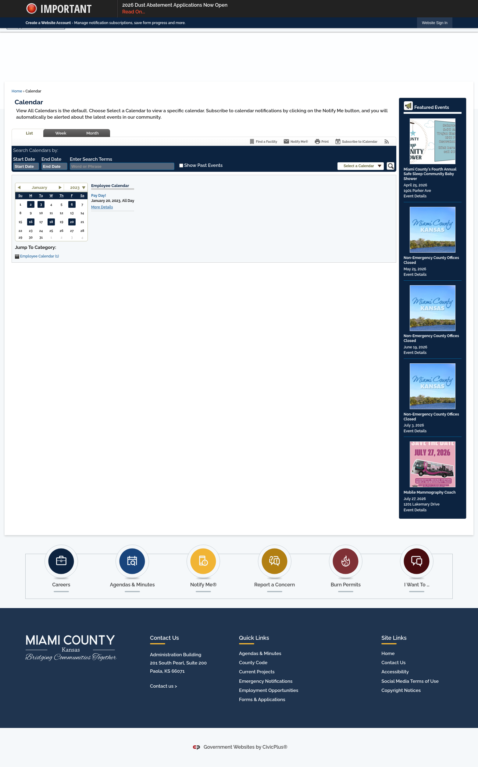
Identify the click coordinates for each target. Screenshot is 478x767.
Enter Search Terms (91, 159)
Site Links (393, 638)
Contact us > (163, 686)
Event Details (415, 196)
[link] (434, 22)
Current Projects (257, 672)
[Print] (321, 141)
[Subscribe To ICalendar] (356, 141)
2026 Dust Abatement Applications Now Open (285, 9)
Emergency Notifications (265, 681)
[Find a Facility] (263, 141)
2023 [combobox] (75, 187)
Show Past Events (203, 165)
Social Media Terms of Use (410, 681)
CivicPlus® (274, 747)
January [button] (39, 187)
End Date (51, 159)
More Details (102, 207)
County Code (253, 662)
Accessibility (395, 672)
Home (17, 91)
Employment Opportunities (268, 690)
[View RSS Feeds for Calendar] (386, 141)
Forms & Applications (262, 699)
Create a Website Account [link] (48, 23)
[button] (360, 166)
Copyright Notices (401, 690)
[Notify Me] (295, 141)
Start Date (24, 159)
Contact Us (393, 662)
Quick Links (254, 638)
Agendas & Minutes (260, 653)
